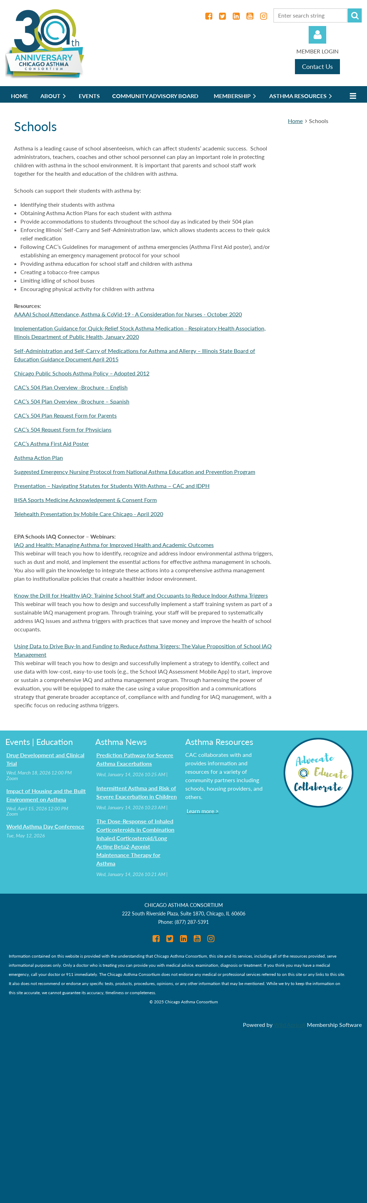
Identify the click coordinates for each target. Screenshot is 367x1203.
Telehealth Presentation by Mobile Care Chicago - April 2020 (88, 513)
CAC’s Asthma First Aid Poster (51, 443)
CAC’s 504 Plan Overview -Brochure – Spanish (71, 401)
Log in (317, 35)
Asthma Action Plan (38, 457)
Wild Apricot (289, 1024)
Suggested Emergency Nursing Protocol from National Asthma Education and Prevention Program (134, 471)
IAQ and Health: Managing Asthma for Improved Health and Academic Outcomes (114, 544)
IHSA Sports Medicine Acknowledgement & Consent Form (85, 499)
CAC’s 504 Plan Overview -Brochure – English (71, 387)
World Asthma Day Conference (45, 826)
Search (355, 15)
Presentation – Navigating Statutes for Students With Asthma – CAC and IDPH (112, 485)
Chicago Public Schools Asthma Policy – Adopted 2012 (81, 373)
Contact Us (317, 66)
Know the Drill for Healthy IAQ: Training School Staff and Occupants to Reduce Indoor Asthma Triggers (141, 595)
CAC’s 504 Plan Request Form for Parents (65, 415)
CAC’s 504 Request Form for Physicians (62, 429)
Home (295, 120)
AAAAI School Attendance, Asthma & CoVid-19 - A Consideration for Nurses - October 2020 (128, 314)
